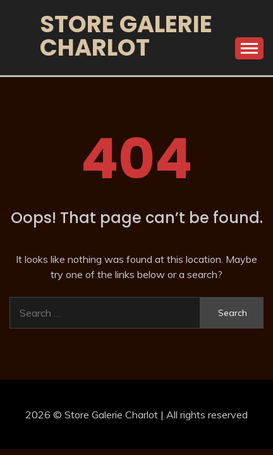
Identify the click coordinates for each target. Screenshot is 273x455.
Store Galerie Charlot (126, 36)
